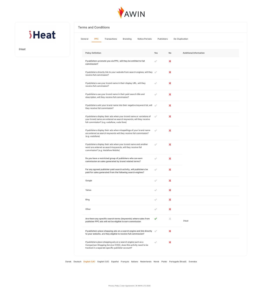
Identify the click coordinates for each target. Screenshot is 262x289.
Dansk (68, 261)
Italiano (134, 261)
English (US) (103, 261)
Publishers (163, 39)
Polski (164, 261)
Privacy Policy (114, 286)
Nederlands (145, 261)
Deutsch (77, 261)
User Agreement (127, 286)
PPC (96, 39)
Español (115, 261)
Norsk (156, 261)
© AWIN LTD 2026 (143, 286)
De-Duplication (181, 39)
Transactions (111, 39)
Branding (127, 39)
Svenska (193, 261)
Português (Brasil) (177, 261)
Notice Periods (145, 39)
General (84, 39)
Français (125, 261)
